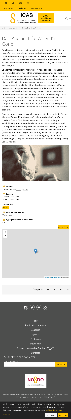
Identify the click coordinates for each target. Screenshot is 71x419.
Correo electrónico (12, 361)
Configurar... (6, 414)
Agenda (12, 28)
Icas (35, 321)
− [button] (5, 236)
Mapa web (35, 343)
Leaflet (47, 277)
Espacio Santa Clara (10, 196)
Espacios (35, 330)
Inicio (4, 28)
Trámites (22, 8)
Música (5, 208)
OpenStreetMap (56, 277)
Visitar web (7, 215)
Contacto (35, 353)
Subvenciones (36, 8)
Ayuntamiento (8, 8)
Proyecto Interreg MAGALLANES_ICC (35, 348)
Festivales (35, 339)
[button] (70, 18)
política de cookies (54, 410)
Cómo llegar (63, 227)
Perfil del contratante (35, 325)
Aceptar (63, 415)
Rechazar (51, 415)
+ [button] (5, 232)
